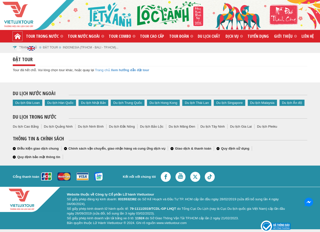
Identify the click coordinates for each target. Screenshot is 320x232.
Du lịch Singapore (229, 103)
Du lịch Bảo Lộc (152, 126)
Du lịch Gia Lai (241, 126)
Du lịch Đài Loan (27, 103)
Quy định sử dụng (235, 148)
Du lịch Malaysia (262, 103)
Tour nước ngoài (84, 36)
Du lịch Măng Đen (182, 126)
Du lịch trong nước (34, 116)
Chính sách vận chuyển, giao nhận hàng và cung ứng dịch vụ (116, 148)
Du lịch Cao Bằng (25, 126)
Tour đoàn (179, 36)
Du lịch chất (209, 36)
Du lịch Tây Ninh (212, 126)
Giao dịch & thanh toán (193, 148)
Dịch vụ (232, 36)
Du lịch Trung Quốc (127, 103)
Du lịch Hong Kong (163, 103)
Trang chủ (102, 70)
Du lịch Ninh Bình (91, 126)
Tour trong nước (42, 36)
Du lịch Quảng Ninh (58, 126)
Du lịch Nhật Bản (93, 103)
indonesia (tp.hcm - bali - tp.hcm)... (90, 47)
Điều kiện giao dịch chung (38, 148)
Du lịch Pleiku (267, 126)
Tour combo (120, 36)
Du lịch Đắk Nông (122, 126)
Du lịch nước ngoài (34, 93)
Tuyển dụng (258, 36)
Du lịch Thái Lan (197, 103)
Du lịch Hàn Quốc (60, 103)
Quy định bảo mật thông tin (38, 157)
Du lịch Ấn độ (292, 103)
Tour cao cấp (152, 36)
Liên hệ (308, 36)
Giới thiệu (283, 36)
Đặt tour (50, 47)
